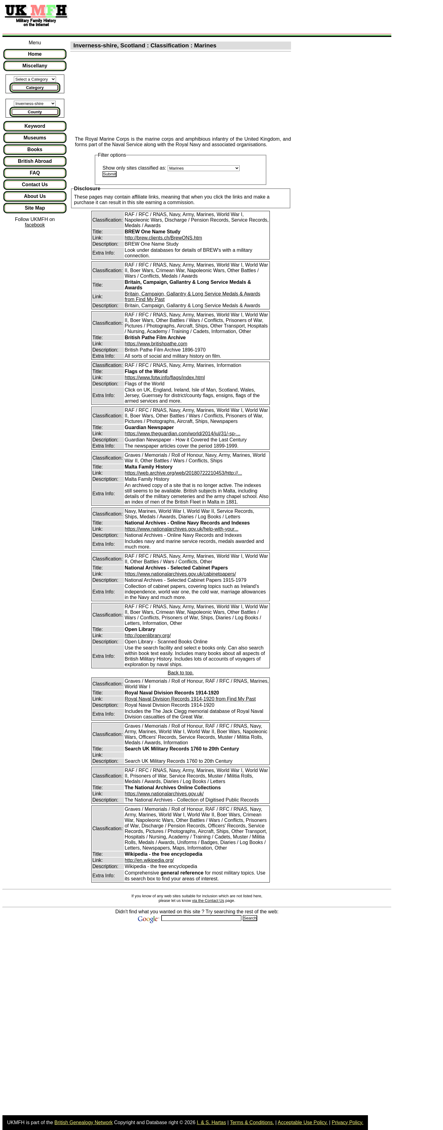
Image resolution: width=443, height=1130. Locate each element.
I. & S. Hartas (211, 1122)
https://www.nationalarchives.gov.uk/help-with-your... (181, 529)
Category (35, 87)
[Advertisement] (186, 16)
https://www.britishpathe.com (156, 343)
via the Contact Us (208, 900)
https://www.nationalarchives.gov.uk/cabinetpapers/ (180, 574)
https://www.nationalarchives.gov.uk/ (164, 793)
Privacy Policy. (347, 1122)
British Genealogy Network (83, 1122)
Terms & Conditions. (252, 1122)
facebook (35, 224)
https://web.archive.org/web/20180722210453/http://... (183, 473)
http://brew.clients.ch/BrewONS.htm (163, 237)
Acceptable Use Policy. (303, 1122)
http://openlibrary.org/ (148, 635)
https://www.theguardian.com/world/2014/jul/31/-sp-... (182, 433)
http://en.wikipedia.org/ (149, 860)
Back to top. (181, 672)
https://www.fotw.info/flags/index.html (165, 377)
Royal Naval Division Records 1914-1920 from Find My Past (190, 699)
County (35, 112)
